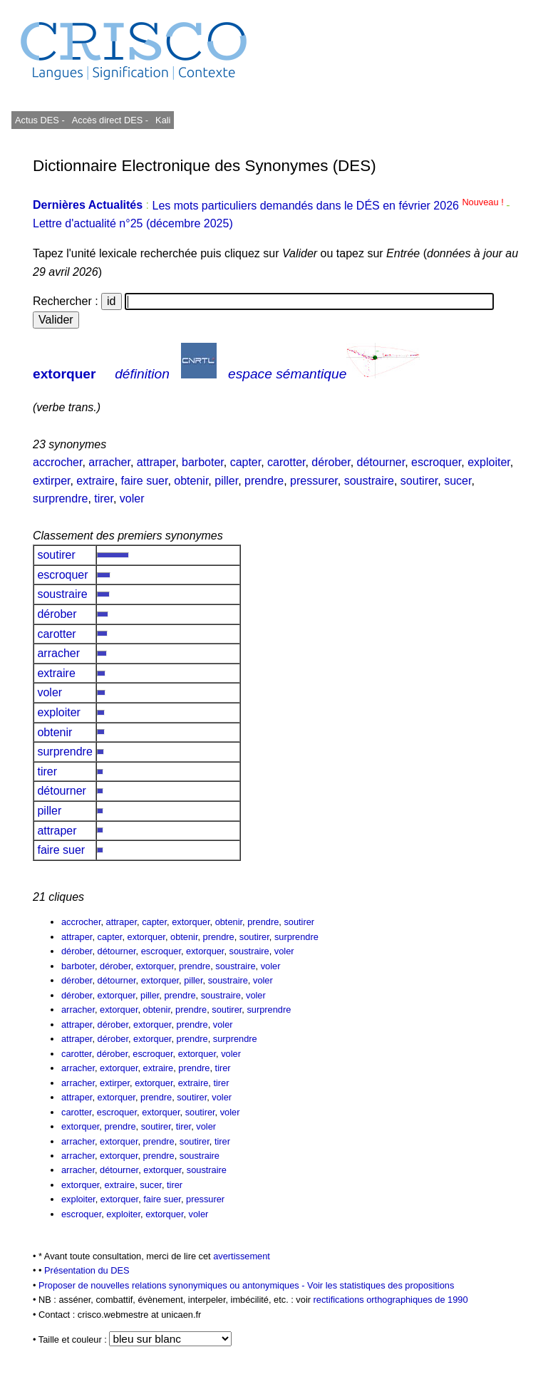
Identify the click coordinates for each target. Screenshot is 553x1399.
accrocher (57, 462)
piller (226, 481)
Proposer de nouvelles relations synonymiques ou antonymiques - (172, 1285)
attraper (156, 462)
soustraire (369, 481)
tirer (103, 498)
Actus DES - (40, 120)
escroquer (436, 462)
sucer (457, 481)
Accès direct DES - (110, 120)
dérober (330, 462)
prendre (264, 481)
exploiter (488, 462)
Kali (162, 120)
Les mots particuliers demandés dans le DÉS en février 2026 (329, 206)
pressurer (314, 481)
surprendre (60, 498)
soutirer (419, 481)
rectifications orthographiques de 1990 (391, 1299)
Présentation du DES (87, 1270)
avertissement (241, 1256)
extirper (51, 481)
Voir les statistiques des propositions (380, 1285)
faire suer (144, 481)
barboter (203, 462)
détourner (381, 462)
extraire (95, 481)
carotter (286, 462)
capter (246, 462)
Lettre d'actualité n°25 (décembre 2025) (133, 223)
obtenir (191, 481)
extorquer (64, 373)
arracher (109, 462)
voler (132, 498)
